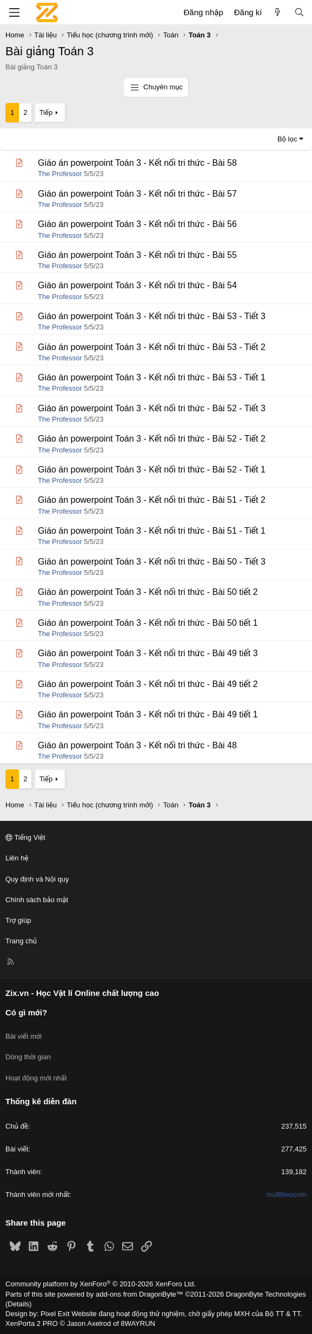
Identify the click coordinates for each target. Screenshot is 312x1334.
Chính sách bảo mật (36, 900)
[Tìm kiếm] (299, 12)
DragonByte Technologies (266, 1294)
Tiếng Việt (25, 837)
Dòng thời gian (28, 1057)
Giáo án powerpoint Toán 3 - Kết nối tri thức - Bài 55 (137, 255)
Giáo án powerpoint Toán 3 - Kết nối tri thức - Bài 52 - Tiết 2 (151, 438)
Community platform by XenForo (100, 1284)
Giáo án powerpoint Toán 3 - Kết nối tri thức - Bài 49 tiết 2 (148, 684)
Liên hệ (16, 858)
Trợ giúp (18, 920)
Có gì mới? (26, 1012)
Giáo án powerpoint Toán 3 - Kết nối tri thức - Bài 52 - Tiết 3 (151, 408)
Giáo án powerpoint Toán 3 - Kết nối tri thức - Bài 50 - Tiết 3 (151, 561)
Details (18, 1304)
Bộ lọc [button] (287, 139)
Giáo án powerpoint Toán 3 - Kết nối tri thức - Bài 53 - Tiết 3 (151, 316)
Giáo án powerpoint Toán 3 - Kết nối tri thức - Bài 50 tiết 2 (148, 592)
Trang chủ (21, 941)
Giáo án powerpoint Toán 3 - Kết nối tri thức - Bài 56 (137, 224)
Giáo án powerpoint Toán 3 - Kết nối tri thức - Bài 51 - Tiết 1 (151, 530)
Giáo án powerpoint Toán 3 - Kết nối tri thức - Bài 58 (137, 162)
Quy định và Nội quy (37, 879)
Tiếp (45, 112)
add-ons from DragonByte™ (139, 1294)
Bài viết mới (23, 1036)
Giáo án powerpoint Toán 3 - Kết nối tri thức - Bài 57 (137, 193)
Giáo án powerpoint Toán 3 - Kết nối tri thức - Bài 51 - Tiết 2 (151, 499)
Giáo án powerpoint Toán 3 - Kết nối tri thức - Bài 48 (137, 745)
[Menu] (14, 12)
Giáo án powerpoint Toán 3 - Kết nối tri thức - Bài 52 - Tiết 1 (151, 469)
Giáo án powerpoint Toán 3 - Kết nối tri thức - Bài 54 (137, 285)
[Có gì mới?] (277, 12)
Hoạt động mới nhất (36, 1078)
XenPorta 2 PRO (31, 1323)
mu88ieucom (287, 1194)
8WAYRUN (138, 1323)
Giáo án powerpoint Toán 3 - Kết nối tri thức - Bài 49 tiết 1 (148, 714)
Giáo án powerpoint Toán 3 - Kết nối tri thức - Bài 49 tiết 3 (148, 653)
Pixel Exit (55, 1314)
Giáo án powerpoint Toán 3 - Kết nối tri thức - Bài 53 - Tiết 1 (151, 377)
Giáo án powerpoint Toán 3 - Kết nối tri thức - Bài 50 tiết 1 (148, 622)
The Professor (60, 174)
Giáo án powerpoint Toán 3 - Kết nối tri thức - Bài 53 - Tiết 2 (151, 347)
